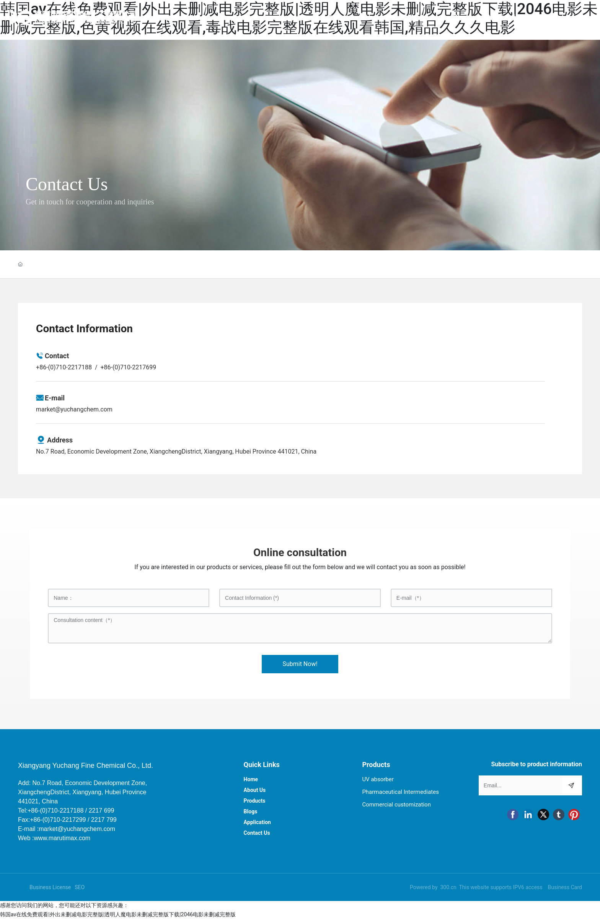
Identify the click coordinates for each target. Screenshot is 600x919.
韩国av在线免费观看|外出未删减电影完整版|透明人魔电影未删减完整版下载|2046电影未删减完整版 (118, 914)
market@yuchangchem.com (74, 409)
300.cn (448, 887)
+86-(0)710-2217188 (64, 367)
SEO (80, 887)
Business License (50, 887)
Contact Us (67, 184)
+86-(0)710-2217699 (128, 367)
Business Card (565, 887)
